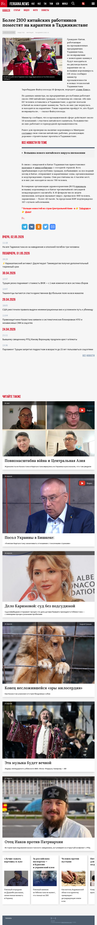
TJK (45, 3)
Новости (6, 10)
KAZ (33, 3)
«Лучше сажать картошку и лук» (13, 860)
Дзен (28, 211)
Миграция (30, 32)
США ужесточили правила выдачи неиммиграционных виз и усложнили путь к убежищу (47, 309)
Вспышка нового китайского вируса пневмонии (54, 152)
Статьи (17, 10)
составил (27, 133)
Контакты (8, 918)
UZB (57, 3)
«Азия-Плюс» (83, 89)
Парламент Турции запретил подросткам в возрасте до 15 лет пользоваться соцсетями (47, 349)
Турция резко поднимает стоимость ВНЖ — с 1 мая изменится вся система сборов (45, 283)
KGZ (39, 3)
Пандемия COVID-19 (42, 32)
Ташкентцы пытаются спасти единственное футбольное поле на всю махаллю (42, 293)
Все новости (89, 355)
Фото (35, 10)
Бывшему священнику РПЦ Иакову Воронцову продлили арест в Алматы (39, 339)
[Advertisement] (48, 377)
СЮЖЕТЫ (45, 10)
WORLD (65, 3)
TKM (51, 3)
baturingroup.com (66, 922)
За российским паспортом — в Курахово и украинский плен (43, 863)
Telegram (84, 208)
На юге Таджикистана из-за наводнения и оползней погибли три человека (40, 246)
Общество (21, 32)
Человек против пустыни (70, 860)
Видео (26, 10)
